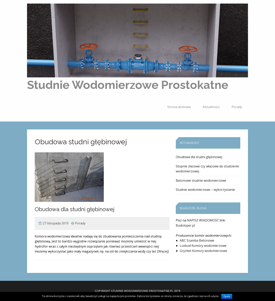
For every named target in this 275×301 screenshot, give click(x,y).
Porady (237, 107)
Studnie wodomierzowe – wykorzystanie (205, 189)
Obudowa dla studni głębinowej (74, 209)
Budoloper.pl (185, 225)
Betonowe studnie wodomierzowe (201, 180)
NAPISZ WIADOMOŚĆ (203, 220)
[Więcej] (163, 251)
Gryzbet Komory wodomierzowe (203, 251)
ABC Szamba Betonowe (197, 240)
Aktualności (211, 107)
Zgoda (226, 296)
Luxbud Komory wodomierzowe (203, 245)
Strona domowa (179, 107)
